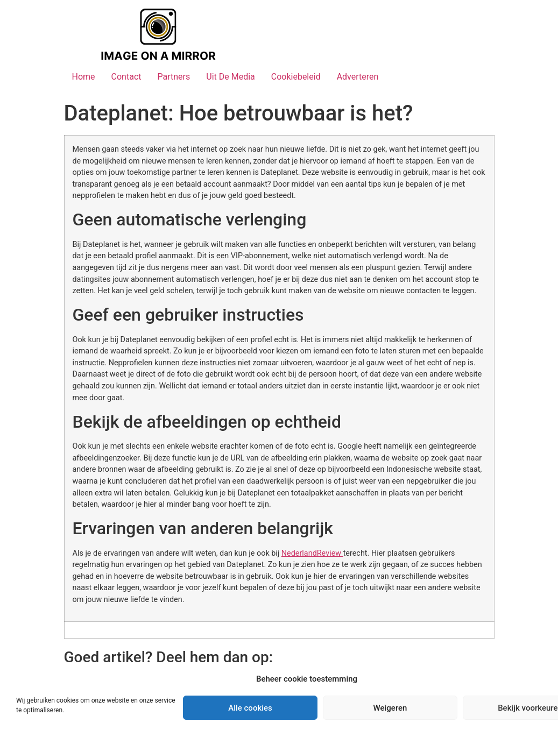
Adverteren (358, 77)
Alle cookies (250, 708)
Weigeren (390, 708)
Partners (173, 77)
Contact (126, 77)
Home (83, 77)
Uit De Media (230, 77)
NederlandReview (312, 553)
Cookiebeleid (296, 77)
